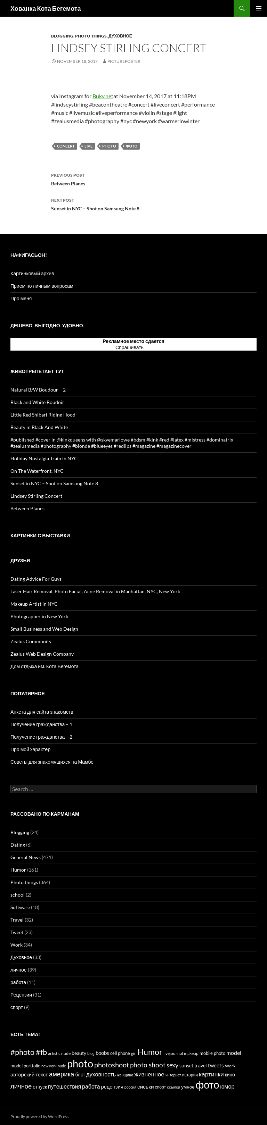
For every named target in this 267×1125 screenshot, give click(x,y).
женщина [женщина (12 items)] (125, 1075)
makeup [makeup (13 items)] (191, 1053)
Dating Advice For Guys (36, 579)
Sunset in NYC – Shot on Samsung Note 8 (133, 203)
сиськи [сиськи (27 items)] (145, 1086)
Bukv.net (102, 96)
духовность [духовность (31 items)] (101, 1074)
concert (66, 146)
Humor (18, 870)
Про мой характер (30, 749)
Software (20, 907)
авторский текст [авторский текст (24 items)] (29, 1074)
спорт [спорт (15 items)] (160, 1087)
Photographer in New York (39, 616)
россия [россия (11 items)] (130, 1087)
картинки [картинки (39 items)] (211, 1074)
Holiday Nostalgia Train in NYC (44, 458)
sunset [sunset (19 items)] (186, 1065)
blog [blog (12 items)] (91, 1053)
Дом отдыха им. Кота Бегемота (44, 666)
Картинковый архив (32, 273)
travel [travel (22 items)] (200, 1065)
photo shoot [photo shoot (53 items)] (147, 1065)
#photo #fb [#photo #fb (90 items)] (28, 1052)
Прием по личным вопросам (41, 286)
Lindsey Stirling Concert (36, 496)
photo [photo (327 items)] (80, 1063)
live (88, 146)
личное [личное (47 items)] (21, 1086)
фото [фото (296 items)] (207, 1085)
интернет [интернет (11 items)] (173, 1075)
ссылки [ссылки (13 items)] (173, 1087)
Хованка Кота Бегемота (45, 8)
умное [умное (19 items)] (187, 1087)
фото (131, 146)
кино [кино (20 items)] (230, 1074)
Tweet (16, 932)
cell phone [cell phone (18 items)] (120, 1053)
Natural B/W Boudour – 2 (38, 390)
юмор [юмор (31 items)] (227, 1086)
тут (148, 347)
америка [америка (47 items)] (61, 1074)
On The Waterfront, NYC (37, 471)
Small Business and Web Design (44, 629)
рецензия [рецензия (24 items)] (112, 1086)
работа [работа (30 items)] (91, 1086)
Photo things (91, 36)
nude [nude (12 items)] (62, 1066)
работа (18, 982)
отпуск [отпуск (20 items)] (40, 1087)
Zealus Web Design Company (42, 654)
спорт (16, 1007)
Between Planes (133, 178)
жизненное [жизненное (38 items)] (149, 1074)
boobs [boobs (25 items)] (102, 1053)
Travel (17, 920)
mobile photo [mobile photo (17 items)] (212, 1053)
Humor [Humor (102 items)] (150, 1052)
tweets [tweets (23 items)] (216, 1065)
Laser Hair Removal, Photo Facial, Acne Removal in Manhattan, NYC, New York (95, 591)
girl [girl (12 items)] (134, 1053)
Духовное (120, 36)
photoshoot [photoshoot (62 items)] (111, 1064)
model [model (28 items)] (233, 1053)
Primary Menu (258, 8)
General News (25, 857)
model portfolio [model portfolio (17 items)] (25, 1065)
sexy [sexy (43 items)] (172, 1065)
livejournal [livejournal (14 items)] (173, 1053)
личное (18, 970)
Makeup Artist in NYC (34, 604)
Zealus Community (30, 641)
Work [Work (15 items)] (230, 1065)
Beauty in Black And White (39, 427)
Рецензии (21, 995)
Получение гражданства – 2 (41, 737)
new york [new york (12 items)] (49, 1066)
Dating (17, 845)
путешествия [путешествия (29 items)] (64, 1086)
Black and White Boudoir (37, 402)
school (17, 895)
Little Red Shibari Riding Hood (42, 415)
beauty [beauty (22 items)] (79, 1053)
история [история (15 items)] (190, 1074)
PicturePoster (123, 61)
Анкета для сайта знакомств (41, 712)
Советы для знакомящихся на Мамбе (52, 762)
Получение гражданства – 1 (41, 724)
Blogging (62, 36)
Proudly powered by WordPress (39, 1116)
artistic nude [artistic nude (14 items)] (59, 1053)
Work (16, 945)
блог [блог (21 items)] (80, 1074)
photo (109, 146)
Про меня (21, 298)
